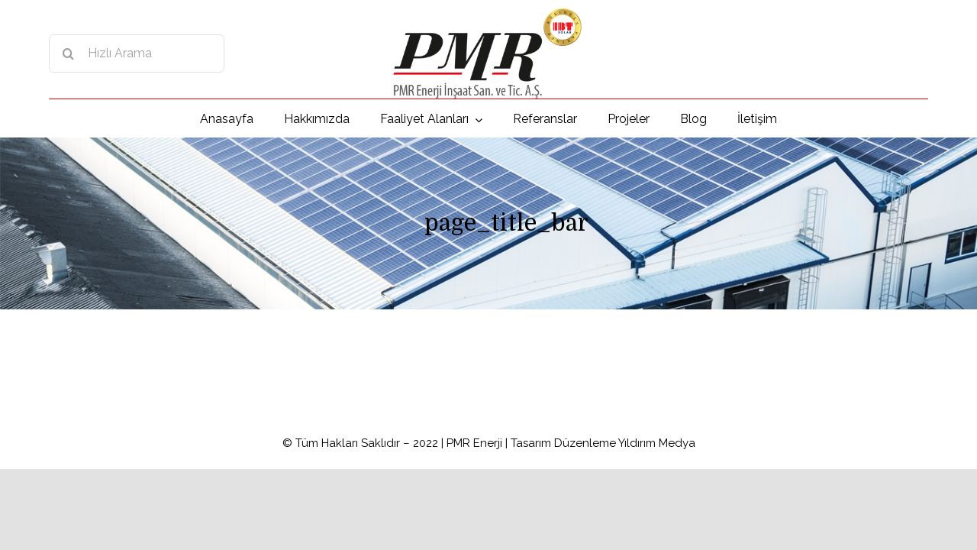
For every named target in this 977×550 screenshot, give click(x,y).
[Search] (68, 53)
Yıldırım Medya (656, 443)
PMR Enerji (474, 443)
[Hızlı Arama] (136, 53)
